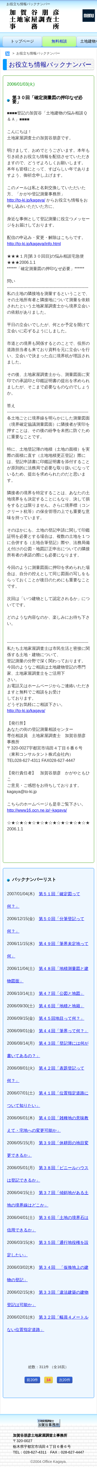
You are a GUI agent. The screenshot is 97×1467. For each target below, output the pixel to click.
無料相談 (59, 41)
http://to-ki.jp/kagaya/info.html (34, 244)
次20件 (64, 1380)
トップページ (22, 41)
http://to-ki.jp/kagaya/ (26, 200)
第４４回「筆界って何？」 (63, 1031)
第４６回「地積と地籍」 (61, 1006)
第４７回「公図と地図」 (61, 993)
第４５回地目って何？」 (61, 1018)
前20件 (32, 1380)
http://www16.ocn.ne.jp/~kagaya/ (37, 810)
